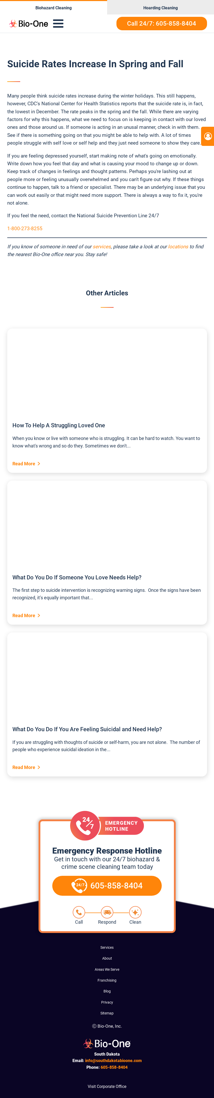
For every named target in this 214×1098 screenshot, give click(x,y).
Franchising (107, 980)
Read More (23, 463)
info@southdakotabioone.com (113, 1060)
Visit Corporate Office (107, 1086)
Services (107, 947)
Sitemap (107, 1013)
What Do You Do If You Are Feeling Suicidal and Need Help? (87, 729)
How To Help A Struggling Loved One (58, 425)
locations (178, 247)
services (102, 247)
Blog (107, 991)
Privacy (107, 1002)
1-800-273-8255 (24, 228)
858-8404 (114, 1067)
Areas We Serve (107, 969)
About (107, 958)
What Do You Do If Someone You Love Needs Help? (77, 577)
